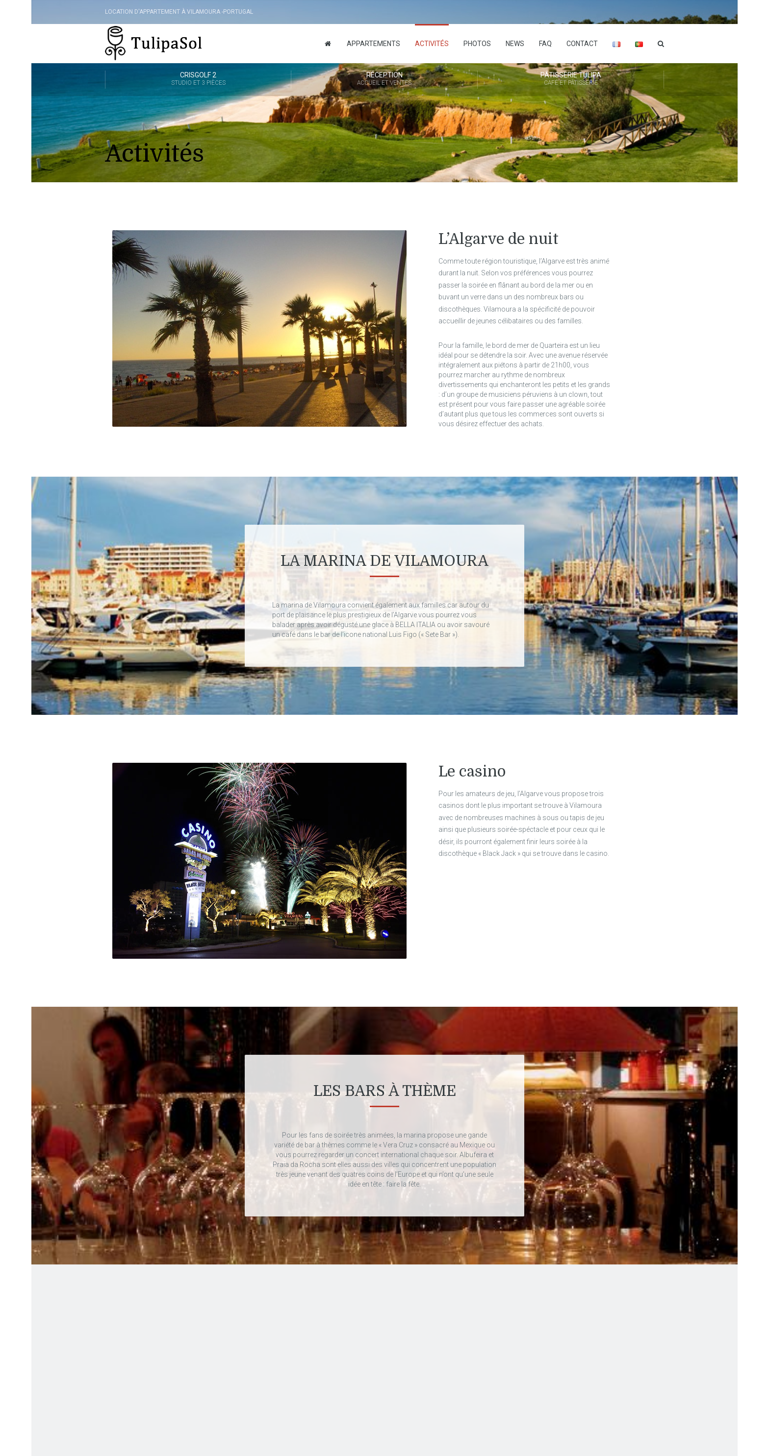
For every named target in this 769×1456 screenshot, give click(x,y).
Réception (384, 79)
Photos (477, 44)
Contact (582, 44)
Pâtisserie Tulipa (571, 79)
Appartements (373, 44)
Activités (432, 44)
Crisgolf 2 (198, 79)
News (515, 44)
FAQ (545, 44)
